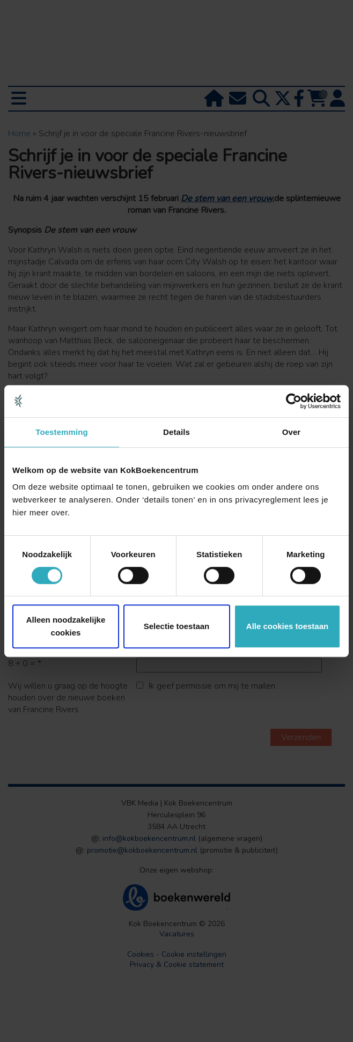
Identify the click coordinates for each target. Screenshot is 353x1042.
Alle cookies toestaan (287, 626)
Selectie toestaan (177, 626)
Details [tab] (176, 432)
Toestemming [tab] (61, 432)
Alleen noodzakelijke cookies (66, 626)
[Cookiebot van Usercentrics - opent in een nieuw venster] (294, 401)
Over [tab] (291, 432)
